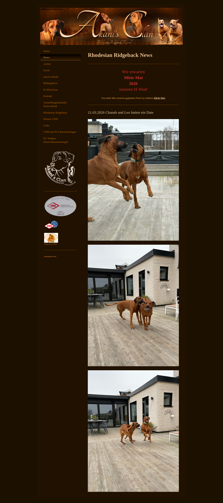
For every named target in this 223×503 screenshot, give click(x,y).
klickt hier (159, 98)
